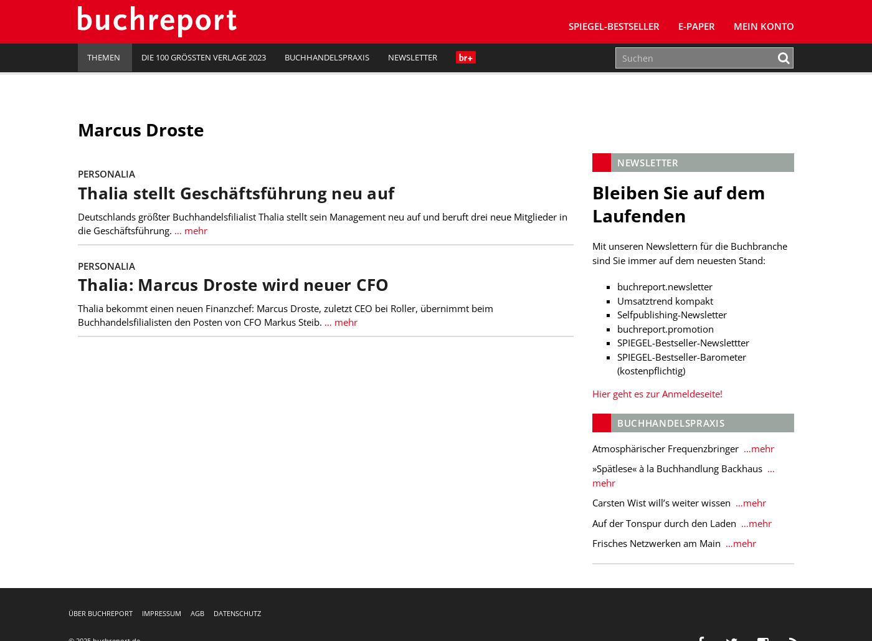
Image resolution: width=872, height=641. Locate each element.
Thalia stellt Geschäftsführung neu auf (236, 193)
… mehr (189, 230)
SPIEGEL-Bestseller (614, 26)
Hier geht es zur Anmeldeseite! (657, 393)
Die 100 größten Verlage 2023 (203, 57)
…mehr (757, 448)
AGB (197, 613)
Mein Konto (764, 26)
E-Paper (696, 26)
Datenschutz (237, 613)
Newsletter (412, 57)
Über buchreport (101, 613)
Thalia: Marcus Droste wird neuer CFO (233, 285)
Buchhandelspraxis (327, 57)
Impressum (161, 613)
